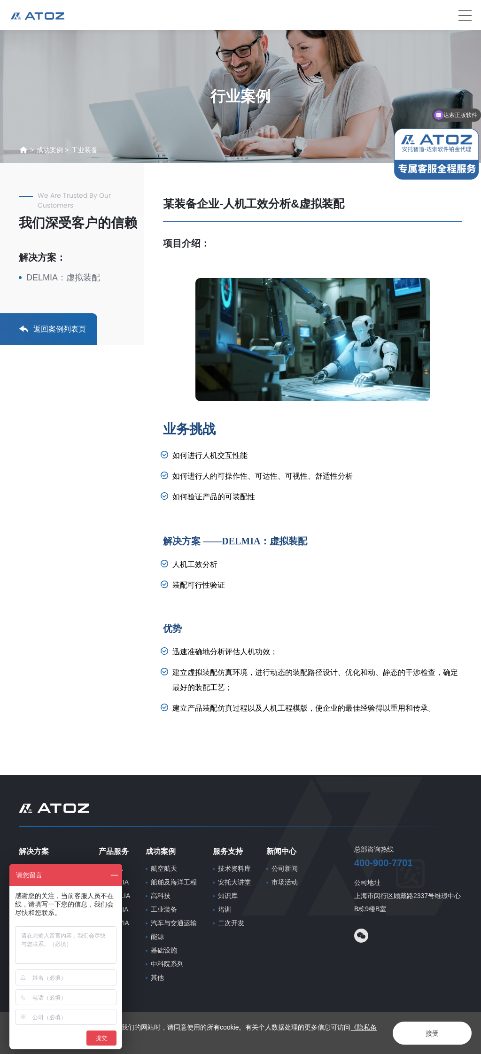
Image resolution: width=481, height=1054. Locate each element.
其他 (157, 977)
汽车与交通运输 (174, 923)
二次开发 (231, 923)
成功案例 (50, 150)
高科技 (161, 895)
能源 (157, 936)
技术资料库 (234, 868)
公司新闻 (285, 868)
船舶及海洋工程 (174, 882)
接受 (432, 1033)
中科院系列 (167, 964)
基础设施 (164, 950)
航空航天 (164, 868)
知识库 (228, 895)
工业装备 (84, 150)
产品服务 (114, 851)
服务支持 (228, 851)
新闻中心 (281, 851)
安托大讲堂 (234, 882)
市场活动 (285, 882)
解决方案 (34, 851)
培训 (224, 909)
